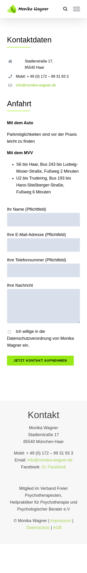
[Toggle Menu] (76, 9)
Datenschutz (38, 526)
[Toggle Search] (65, 8)
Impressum (60, 519)
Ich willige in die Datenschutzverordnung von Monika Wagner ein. (40, 338)
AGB (57, 526)
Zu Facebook (54, 466)
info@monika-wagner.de (36, 85)
